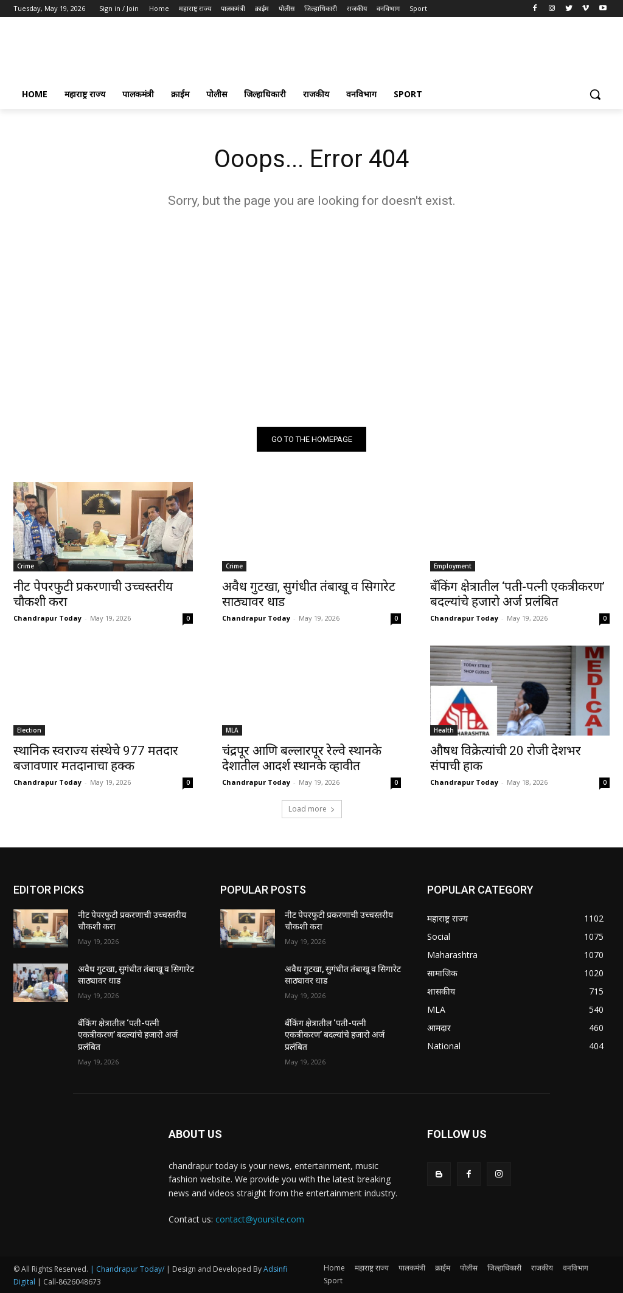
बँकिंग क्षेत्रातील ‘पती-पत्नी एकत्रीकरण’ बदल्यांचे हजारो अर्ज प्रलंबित (517, 594)
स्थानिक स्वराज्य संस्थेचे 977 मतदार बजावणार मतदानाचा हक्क (95, 758)
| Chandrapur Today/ (127, 1269)
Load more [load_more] (311, 809)
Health (444, 730)
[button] (595, 94)
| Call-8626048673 (69, 1282)
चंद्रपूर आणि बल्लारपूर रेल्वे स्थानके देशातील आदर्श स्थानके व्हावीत (301, 758)
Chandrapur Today (47, 617)
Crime (25, 566)
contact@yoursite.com (259, 1219)
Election (29, 730)
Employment (453, 566)
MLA (232, 730)
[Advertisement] (298, 52)
